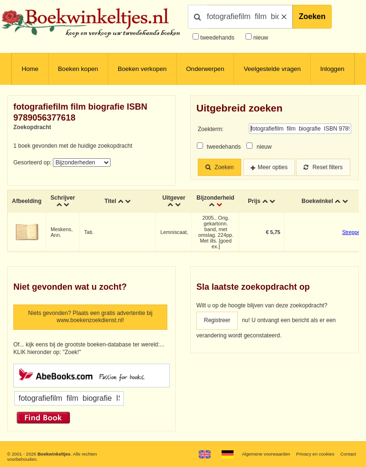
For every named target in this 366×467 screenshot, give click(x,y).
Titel (110, 201)
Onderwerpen (205, 68)
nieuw (260, 37)
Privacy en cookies (315, 454)
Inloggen (332, 68)
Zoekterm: (211, 129)
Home (29, 68)
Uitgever (174, 197)
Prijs (254, 201)
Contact (348, 454)
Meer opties (273, 167)
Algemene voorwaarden (266, 454)
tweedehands (217, 37)
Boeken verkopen (142, 68)
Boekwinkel (317, 201)
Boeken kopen (78, 68)
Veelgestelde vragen (272, 68)
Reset (323, 167)
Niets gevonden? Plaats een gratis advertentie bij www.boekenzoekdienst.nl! (90, 317)
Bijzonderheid (215, 197)
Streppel (351, 232)
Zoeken (312, 16)
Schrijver (63, 197)
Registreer (217, 320)
